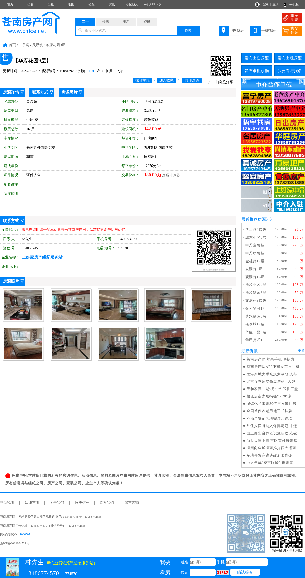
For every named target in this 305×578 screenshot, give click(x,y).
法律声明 (32, 503)
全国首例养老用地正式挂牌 (269, 411)
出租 (51, 4)
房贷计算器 (171, 175)
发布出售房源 (257, 58)
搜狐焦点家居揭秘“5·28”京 (269, 396)
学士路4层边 (255, 229)
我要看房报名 (290, 70)
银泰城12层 (255, 324)
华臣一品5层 (255, 332)
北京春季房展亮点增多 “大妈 (271, 381)
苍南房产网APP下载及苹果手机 (273, 367)
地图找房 (237, 30)
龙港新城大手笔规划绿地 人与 (272, 374)
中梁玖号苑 (254, 253)
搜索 (188, 31)
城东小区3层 (255, 237)
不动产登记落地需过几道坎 (269, 418)
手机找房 (268, 30)
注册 (275, 4)
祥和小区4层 (255, 285)
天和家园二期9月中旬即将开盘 (272, 389)
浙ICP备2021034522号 (14, 543)
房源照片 (69, 92)
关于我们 (57, 503)
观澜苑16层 (255, 277)
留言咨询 (132, 503)
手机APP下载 (152, 4)
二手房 (24, 45)
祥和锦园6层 (255, 293)
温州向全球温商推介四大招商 (271, 448)
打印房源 (192, 80)
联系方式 (40, 92)
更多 (301, 351)
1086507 (25, 534)
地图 (71, 4)
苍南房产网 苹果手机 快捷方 (271, 359)
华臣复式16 (255, 340)
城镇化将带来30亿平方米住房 (271, 404)
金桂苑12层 (255, 261)
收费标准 (82, 503)
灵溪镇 (37, 45)
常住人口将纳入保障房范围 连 (272, 426)
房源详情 (11, 92)
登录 (266, 4)
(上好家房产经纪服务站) (71, 563)
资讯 (112, 4)
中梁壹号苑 (254, 245)
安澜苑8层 (254, 269)
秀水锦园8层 (255, 316)
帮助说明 (7, 503)
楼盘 (91, 4)
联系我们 (107, 503)
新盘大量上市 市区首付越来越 (272, 441)
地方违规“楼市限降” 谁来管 (270, 463)
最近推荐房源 (253, 219)
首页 (10, 4)
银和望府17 (255, 308)
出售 (30, 4)
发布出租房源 (290, 58)
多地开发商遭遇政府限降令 (269, 455)
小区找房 (132, 4)
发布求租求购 (257, 70)
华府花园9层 (55, 45)
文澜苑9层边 (255, 300)
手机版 (294, 4)
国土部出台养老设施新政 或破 (272, 433)
